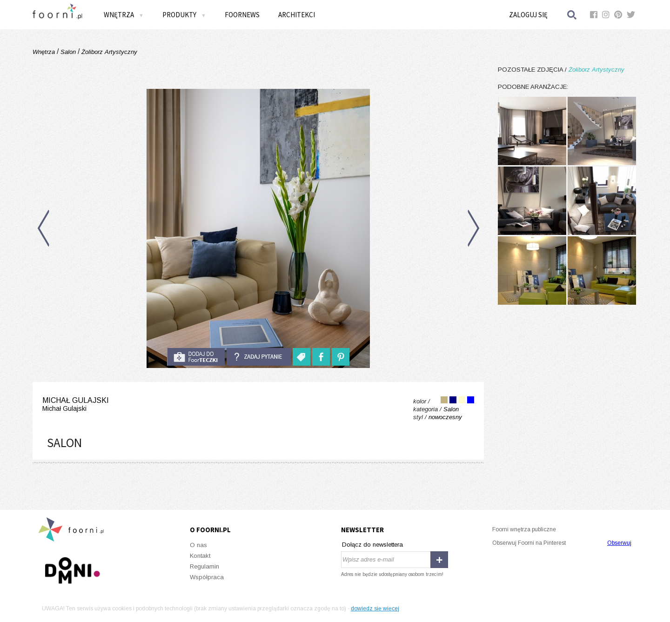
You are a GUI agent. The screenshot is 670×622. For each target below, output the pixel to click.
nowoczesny (445, 417)
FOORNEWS (242, 14)
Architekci (296, 14)
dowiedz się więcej (375, 608)
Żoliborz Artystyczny (108, 51)
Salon (68, 51)
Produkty (184, 14)
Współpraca (207, 577)
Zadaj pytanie (259, 357)
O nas (198, 545)
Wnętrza (124, 14)
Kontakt (200, 555)
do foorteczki (196, 357)
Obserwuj (619, 543)
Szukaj (572, 14)
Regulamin (204, 566)
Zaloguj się (528, 14)
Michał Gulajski (75, 404)
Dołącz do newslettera (372, 544)
